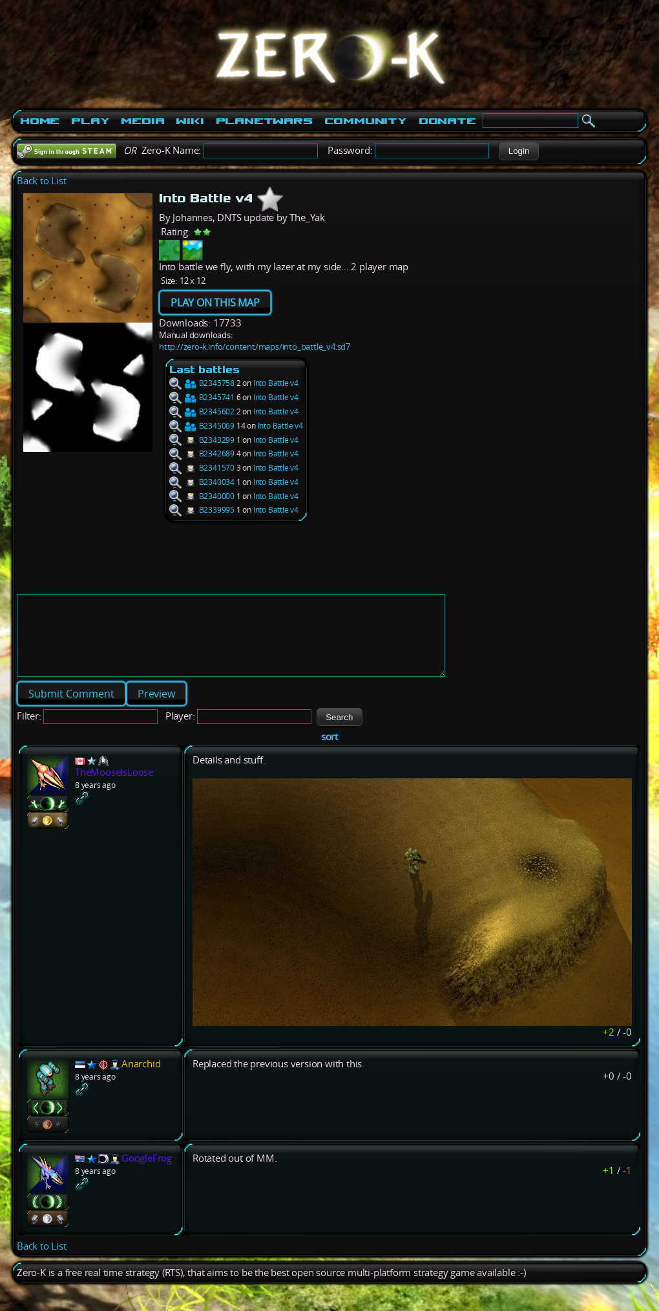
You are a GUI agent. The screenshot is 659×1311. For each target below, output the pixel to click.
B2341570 (202, 467)
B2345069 (202, 425)
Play (90, 121)
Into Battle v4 (275, 383)
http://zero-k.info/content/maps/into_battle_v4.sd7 (254, 346)
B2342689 (202, 453)
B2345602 (202, 411)
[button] (518, 151)
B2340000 (202, 496)
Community (365, 121)
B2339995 (202, 509)
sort (329, 752)
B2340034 (202, 481)
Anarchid (140, 1079)
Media (142, 121)
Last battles (204, 369)
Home (39, 121)
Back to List (42, 181)
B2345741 (202, 397)
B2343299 (202, 439)
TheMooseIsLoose (114, 788)
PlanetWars (264, 121)
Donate (447, 121)
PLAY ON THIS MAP (215, 302)
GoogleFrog (146, 1173)
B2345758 (202, 383)
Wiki (190, 121)
